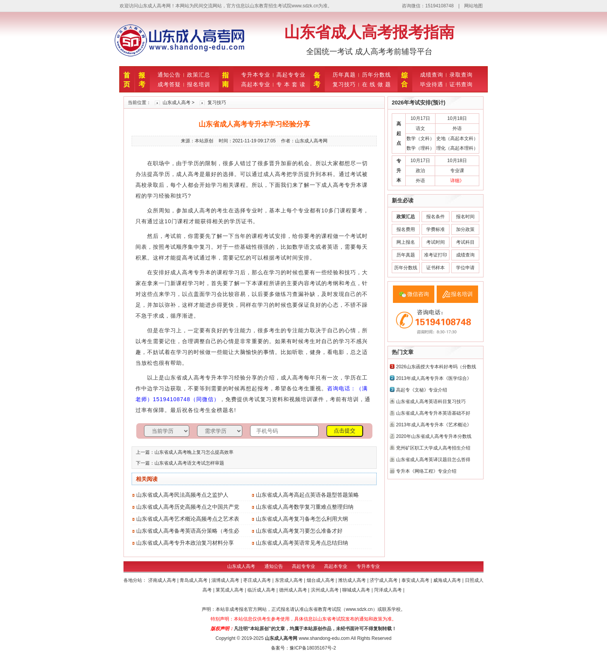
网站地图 (473, 6)
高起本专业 (255, 84)
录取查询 (461, 75)
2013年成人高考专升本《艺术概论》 (434, 424)
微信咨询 (418, 294)
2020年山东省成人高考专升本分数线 (434, 436)
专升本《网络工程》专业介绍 (426, 471)
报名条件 (435, 216)
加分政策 (465, 229)
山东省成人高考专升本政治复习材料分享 (185, 543)
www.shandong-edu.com (324, 638)
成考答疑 (169, 84)
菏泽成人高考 (388, 590)
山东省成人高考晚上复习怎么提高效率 (193, 452)
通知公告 (169, 75)
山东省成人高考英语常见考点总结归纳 (302, 543)
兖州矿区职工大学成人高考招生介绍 (433, 448)
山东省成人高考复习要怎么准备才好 (299, 531)
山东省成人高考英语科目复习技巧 (431, 401)
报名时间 (465, 216)
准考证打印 (435, 255)
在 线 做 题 (376, 84)
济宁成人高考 (384, 580)
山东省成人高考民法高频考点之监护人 (182, 495)
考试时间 (435, 242)
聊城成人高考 (356, 590)
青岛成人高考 (194, 580)
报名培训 (198, 84)
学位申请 (465, 267)
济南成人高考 (162, 580)
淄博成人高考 (225, 580)
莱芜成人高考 (230, 590)
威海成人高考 (447, 580)
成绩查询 (431, 75)
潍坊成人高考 (352, 580)
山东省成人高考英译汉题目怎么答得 (433, 459)
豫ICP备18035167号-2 (313, 648)
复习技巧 (344, 84)
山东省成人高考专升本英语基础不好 (433, 413)
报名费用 (405, 229)
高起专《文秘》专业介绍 (421, 390)
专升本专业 (255, 75)
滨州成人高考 (325, 590)
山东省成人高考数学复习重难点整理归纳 (304, 507)
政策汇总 (198, 75)
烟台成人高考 (321, 580)
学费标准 (435, 229)
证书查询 (461, 84)
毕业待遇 (431, 84)
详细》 (457, 180)
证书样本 (435, 267)
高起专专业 (290, 75)
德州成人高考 (293, 590)
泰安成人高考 (415, 580)
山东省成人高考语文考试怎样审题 (189, 463)
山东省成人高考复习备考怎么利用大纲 (302, 519)
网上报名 (405, 242)
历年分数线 (376, 75)
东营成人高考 (289, 580)
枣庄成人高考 (257, 580)
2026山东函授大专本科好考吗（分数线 (436, 366)
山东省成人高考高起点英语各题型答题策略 (307, 495)
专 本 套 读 (290, 84)
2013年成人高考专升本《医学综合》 (434, 378)
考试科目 (465, 242)
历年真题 (344, 75)
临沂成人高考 (261, 590)
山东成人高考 (176, 102)
